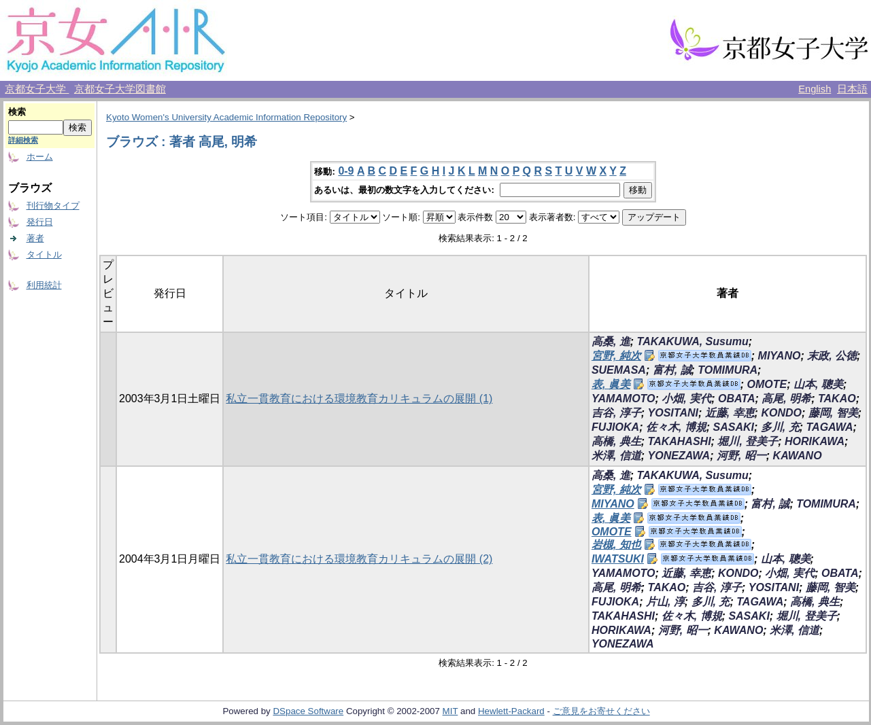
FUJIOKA (615, 427)
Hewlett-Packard (511, 711)
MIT (450, 711)
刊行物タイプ (53, 205)
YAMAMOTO (623, 398)
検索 (17, 112)
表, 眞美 (611, 384)
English (814, 89)
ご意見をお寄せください (601, 711)
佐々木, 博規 (676, 427)
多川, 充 (780, 427)
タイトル (44, 254)
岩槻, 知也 (616, 544)
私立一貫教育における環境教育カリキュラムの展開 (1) (359, 398)
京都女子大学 (37, 89)
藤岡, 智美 (833, 413)
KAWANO (797, 455)
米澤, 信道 (616, 455)
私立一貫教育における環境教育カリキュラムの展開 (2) (359, 559)
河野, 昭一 (741, 455)
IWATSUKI (618, 559)
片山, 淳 (665, 601)
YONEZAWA (679, 455)
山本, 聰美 (818, 384)
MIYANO (779, 355)
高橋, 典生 (616, 441)
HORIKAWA (814, 441)
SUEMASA (619, 370)
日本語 (852, 89)
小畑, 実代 (686, 398)
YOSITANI (673, 413)
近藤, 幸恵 (730, 413)
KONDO (781, 413)
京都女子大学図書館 (120, 89)
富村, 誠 (672, 370)
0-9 (346, 171)
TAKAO (837, 398)
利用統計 (44, 285)
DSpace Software (308, 711)
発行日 (40, 222)
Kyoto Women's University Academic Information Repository (226, 117)
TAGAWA (829, 427)
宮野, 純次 (616, 355)
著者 (35, 238)
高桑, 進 (611, 341)
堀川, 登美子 (747, 441)
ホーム (40, 157)
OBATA (736, 398)
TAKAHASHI (679, 441)
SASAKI (733, 427)
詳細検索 (23, 140)
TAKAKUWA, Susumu (693, 341)
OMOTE (767, 384)
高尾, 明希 (786, 398)
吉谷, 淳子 (616, 413)
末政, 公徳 (832, 355)
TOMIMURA (727, 370)
